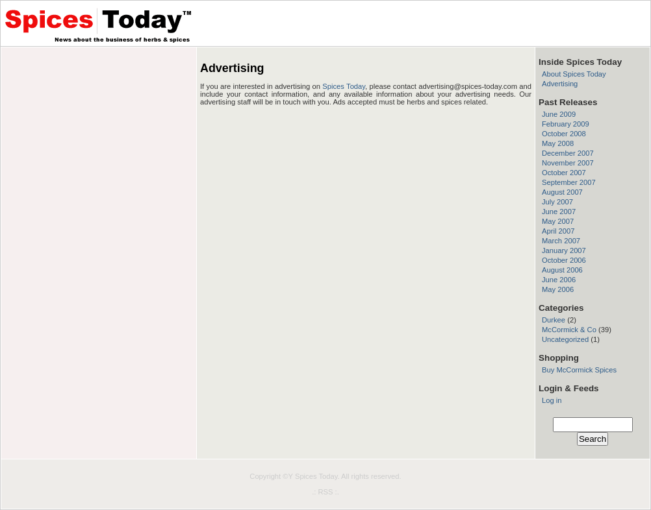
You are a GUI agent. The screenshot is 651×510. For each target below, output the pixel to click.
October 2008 (564, 134)
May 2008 (558, 143)
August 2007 (562, 192)
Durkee (553, 320)
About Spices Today (574, 74)
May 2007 (558, 221)
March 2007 (561, 241)
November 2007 (568, 163)
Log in (551, 400)
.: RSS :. (325, 492)
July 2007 (557, 202)
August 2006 (562, 270)
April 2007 (558, 231)
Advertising (560, 84)
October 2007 (564, 172)
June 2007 (559, 211)
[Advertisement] (98, 128)
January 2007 (564, 250)
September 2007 (569, 182)
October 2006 (564, 260)
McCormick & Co (569, 330)
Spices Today (343, 86)
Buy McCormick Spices (579, 370)
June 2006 (559, 280)
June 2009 (559, 114)
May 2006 (558, 289)
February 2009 (565, 124)
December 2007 (568, 153)
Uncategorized (565, 339)
